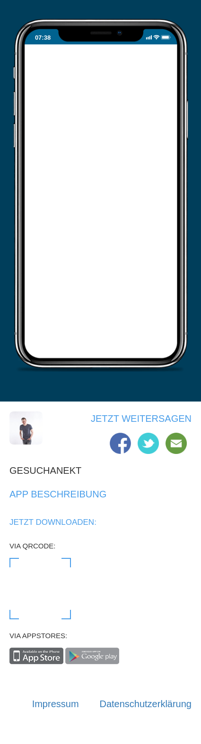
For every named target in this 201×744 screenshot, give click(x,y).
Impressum (55, 704)
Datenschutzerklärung (145, 704)
